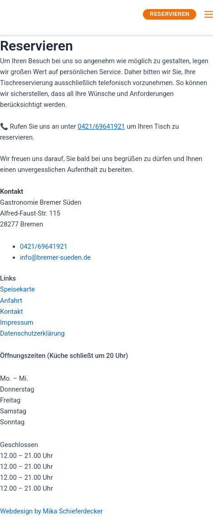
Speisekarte (17, 289)
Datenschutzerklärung (32, 333)
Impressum (16, 322)
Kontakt (11, 311)
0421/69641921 (101, 126)
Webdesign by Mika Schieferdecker (51, 511)
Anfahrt (11, 301)
